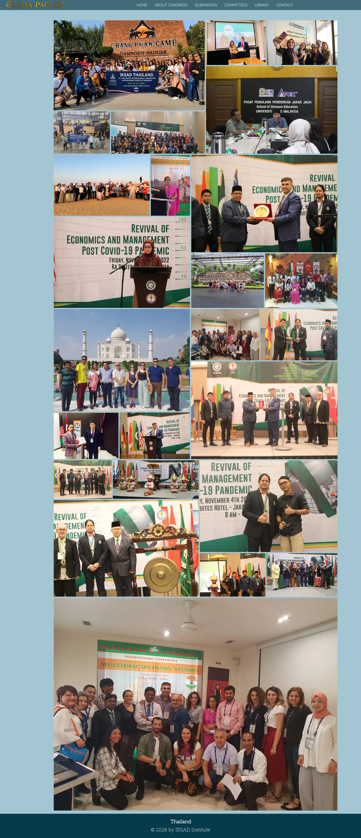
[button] (171, 5)
